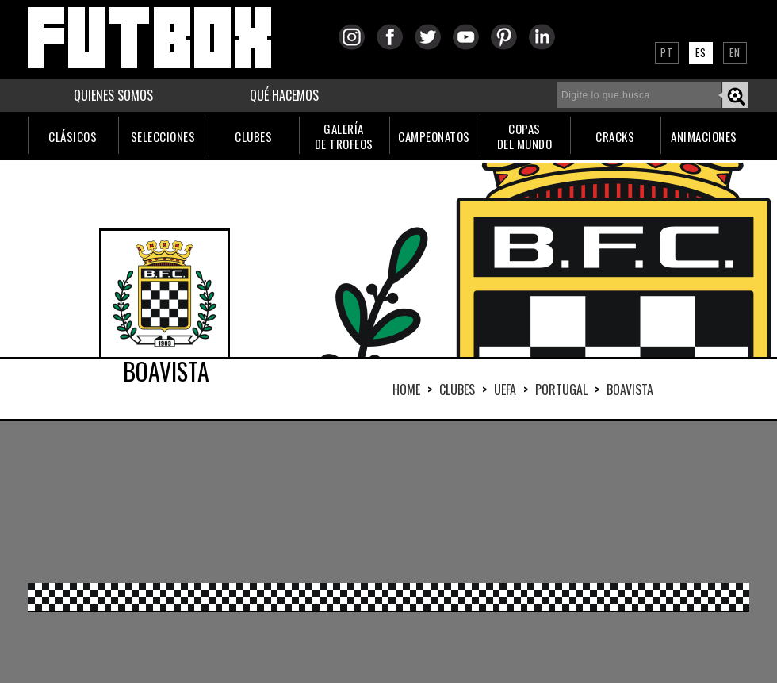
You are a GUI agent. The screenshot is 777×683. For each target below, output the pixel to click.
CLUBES (253, 136)
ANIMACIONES (704, 136)
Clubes (457, 389)
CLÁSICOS (72, 136)
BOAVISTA (630, 389)
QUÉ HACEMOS (284, 95)
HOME (406, 389)
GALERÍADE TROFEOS (344, 136)
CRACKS (614, 136)
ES (700, 52)
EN (735, 52)
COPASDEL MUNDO (525, 136)
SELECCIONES (163, 136)
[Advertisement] (198, 500)
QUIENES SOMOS (113, 95)
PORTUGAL (561, 389)
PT (666, 52)
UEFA (505, 389)
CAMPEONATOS (434, 136)
